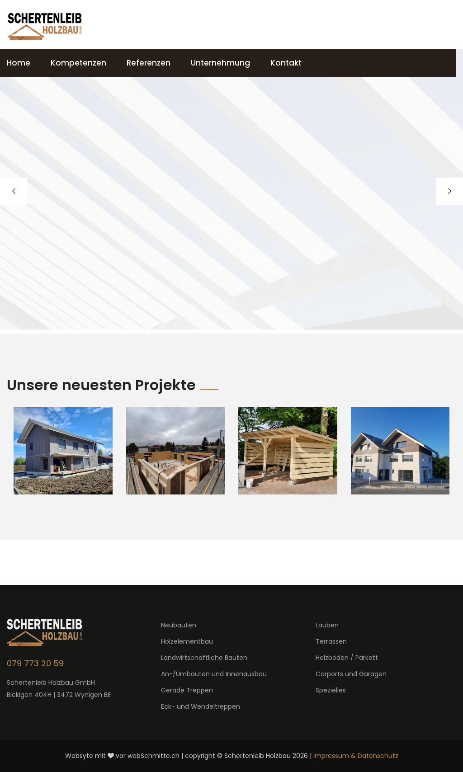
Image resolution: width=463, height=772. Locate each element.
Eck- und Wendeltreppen (200, 706)
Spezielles (331, 690)
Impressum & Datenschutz (355, 755)
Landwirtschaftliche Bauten (204, 657)
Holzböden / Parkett (347, 657)
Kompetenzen (78, 62)
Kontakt (286, 62)
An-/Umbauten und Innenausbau (214, 673)
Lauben (327, 625)
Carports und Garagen (351, 673)
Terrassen (331, 641)
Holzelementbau (187, 641)
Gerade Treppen (187, 690)
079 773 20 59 (35, 663)
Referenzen (148, 62)
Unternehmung (220, 62)
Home (18, 62)
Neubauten (178, 625)
